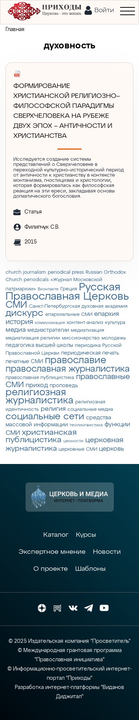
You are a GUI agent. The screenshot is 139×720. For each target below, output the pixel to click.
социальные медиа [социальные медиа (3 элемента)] (90, 409)
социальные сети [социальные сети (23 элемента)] (45, 417)
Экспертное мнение (52, 552)
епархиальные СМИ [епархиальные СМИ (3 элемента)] (68, 314)
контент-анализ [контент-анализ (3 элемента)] (85, 322)
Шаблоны (90, 569)
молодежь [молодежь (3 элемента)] (114, 338)
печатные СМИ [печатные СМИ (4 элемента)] (24, 361)
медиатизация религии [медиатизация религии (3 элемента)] (33, 338)
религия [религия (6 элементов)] (53, 409)
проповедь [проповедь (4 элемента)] (64, 385)
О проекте (50, 569)
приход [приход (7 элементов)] (37, 385)
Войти (104, 10)
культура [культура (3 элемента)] (115, 322)
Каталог (56, 535)
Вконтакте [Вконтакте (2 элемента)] (48, 289)
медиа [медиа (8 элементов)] (16, 330)
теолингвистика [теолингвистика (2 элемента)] (86, 425)
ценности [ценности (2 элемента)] (73, 441)
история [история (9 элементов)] (19, 321)
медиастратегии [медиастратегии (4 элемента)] (48, 330)
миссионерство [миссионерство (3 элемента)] (81, 338)
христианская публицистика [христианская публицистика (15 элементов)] (41, 436)
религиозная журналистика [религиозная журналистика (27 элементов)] (39, 397)
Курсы (86, 535)
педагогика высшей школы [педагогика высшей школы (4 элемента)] (39, 345)
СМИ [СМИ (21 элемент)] (16, 305)
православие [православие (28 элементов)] (75, 360)
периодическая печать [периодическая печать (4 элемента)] (90, 353)
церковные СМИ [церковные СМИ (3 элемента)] (78, 449)
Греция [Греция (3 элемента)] (68, 289)
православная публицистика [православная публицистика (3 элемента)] (40, 377)
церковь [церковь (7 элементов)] (111, 449)
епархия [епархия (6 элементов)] (106, 314)
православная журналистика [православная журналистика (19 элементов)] (68, 369)
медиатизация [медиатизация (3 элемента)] (87, 330)
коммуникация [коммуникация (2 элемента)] (50, 323)
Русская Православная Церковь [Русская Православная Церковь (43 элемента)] (67, 292)
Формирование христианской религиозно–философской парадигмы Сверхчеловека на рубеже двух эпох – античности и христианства (66, 111)
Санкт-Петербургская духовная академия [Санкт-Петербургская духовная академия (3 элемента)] (78, 306)
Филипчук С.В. (42, 227)
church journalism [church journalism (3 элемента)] (26, 272)
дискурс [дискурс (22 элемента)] (24, 313)
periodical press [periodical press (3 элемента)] (66, 272)
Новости (107, 552)
